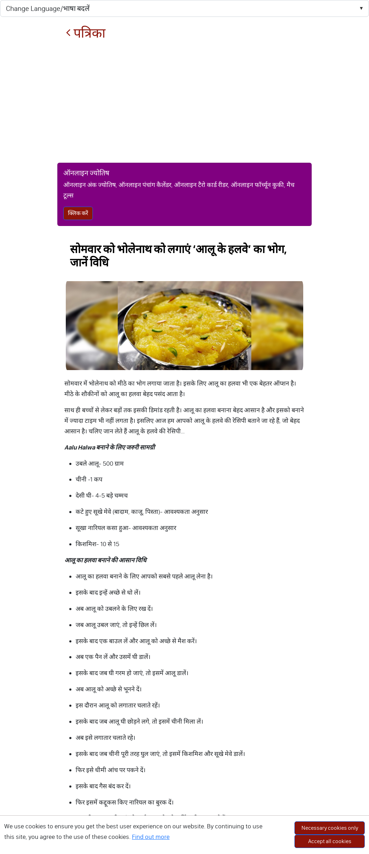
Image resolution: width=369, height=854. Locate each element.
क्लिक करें (78, 213)
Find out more (151, 837)
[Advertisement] (184, 101)
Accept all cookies (329, 841)
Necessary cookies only (329, 827)
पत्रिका (86, 33)
